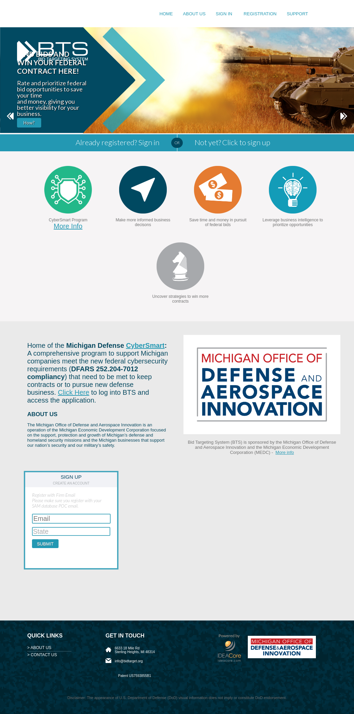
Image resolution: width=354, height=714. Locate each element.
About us (194, 13)
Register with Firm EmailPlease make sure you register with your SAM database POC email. (66, 500)
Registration (260, 13)
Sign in (225, 13)
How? (29, 122)
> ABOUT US (39, 647)
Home (166, 13)
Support (297, 13)
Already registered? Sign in (117, 142)
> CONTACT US (42, 654)
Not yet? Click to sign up (232, 142)
